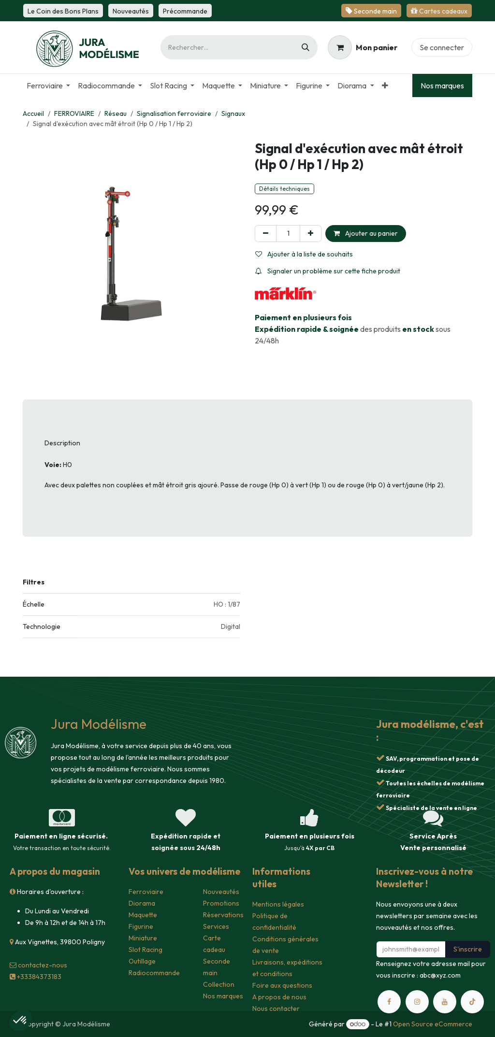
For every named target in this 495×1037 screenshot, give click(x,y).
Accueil (33, 113)
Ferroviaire (146, 891)
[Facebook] (389, 1001)
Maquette (143, 914)
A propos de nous (279, 997)
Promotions (221, 903)
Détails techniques (284, 188)
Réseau (115, 113)
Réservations (223, 914)
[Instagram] (417, 1001)
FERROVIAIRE (74, 113)
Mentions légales (278, 904)
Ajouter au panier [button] (366, 233)
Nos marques (442, 85)
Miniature (143, 938)
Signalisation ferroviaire (174, 113)
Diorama (142, 903)
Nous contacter (276, 1008)
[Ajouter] (310, 233)
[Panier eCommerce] (363, 47)
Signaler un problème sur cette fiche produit (327, 271)
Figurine (141, 926)
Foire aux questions (282, 985)
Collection (218, 984)
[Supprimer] (266, 233)
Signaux (233, 113)
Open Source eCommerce (432, 1024)
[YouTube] (444, 1001)
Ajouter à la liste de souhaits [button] (304, 254)
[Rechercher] (305, 47)
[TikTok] (472, 1001)
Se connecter (442, 47)
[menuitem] (48, 85)
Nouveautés (221, 891)
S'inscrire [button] (467, 949)
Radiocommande (154, 972)
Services (216, 926)
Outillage (142, 961)
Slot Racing (145, 949)
